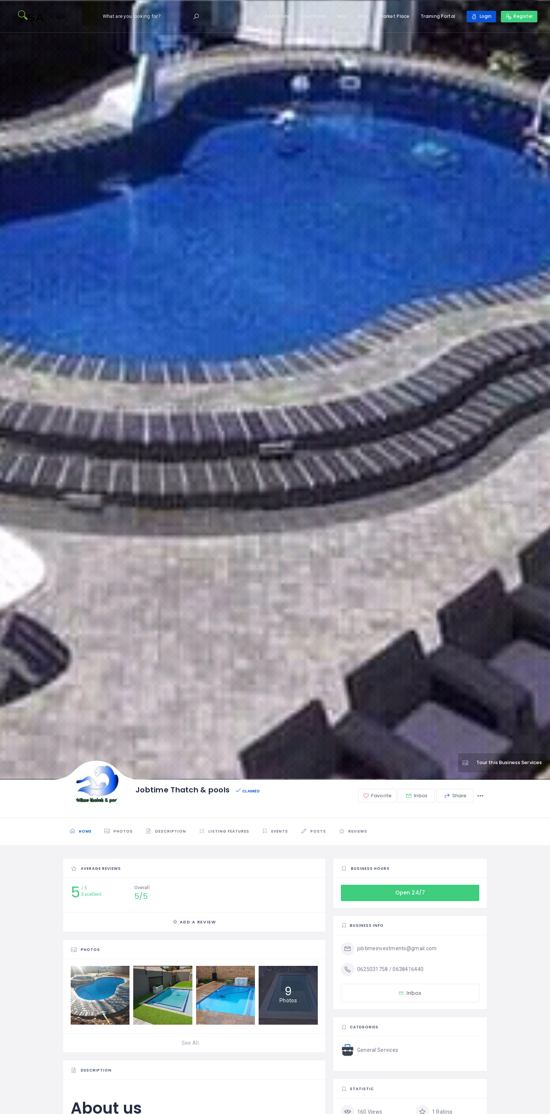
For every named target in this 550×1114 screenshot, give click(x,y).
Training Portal (437, 16)
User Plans (313, 16)
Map (342, 16)
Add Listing (278, 16)
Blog (363, 16)
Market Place (394, 16)
